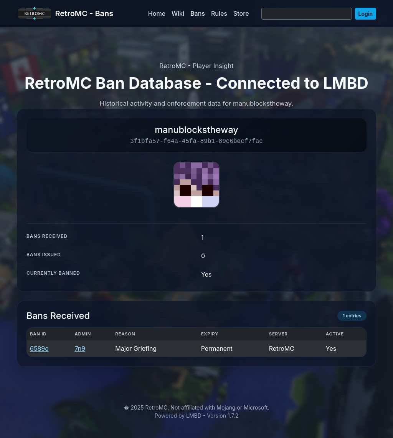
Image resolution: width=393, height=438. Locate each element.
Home (156, 13)
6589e (39, 348)
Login (365, 13)
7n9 (79, 348)
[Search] (306, 14)
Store (241, 13)
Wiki (178, 13)
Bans (197, 13)
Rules (219, 13)
